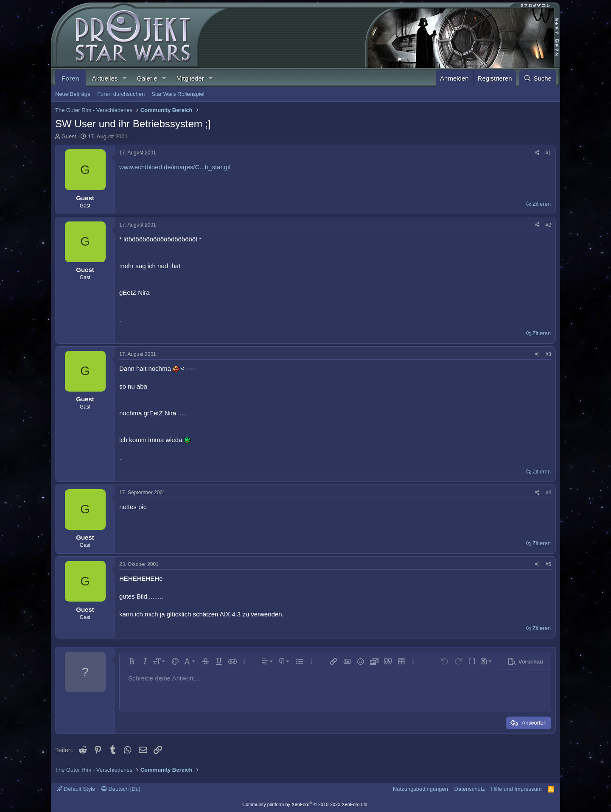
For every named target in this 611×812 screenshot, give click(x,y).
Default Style (76, 789)
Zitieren (542, 204)
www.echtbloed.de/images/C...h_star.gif (175, 167)
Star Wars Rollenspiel (178, 94)
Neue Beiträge (72, 94)
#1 (548, 153)
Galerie (147, 78)
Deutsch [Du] (120, 789)
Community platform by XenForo (305, 804)
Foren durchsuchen (121, 94)
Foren (70, 78)
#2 (548, 225)
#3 (548, 354)
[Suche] (537, 78)
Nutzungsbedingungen (420, 789)
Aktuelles (105, 78)
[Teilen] (537, 153)
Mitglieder (190, 78)
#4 (548, 493)
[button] (124, 78)
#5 (548, 564)
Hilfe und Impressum (516, 789)
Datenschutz (469, 789)
